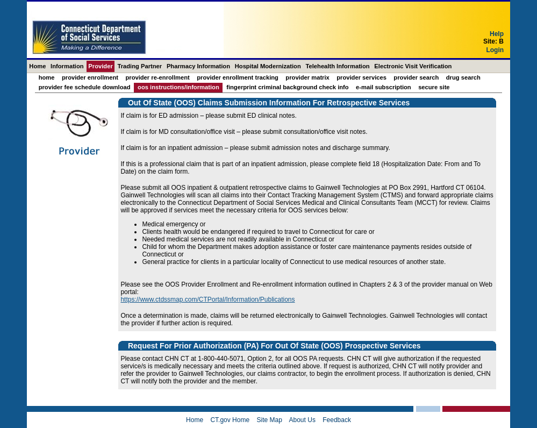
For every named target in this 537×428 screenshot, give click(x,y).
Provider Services (361, 77)
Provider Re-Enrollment (157, 77)
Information (67, 66)
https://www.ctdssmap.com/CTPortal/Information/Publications (207, 299)
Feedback (337, 420)
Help (497, 34)
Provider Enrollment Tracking (237, 77)
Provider (100, 66)
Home (37, 66)
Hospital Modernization (268, 66)
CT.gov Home (229, 420)
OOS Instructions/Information (178, 87)
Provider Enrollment (90, 77)
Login (495, 50)
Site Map (269, 420)
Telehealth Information (338, 66)
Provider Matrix (307, 77)
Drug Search (463, 77)
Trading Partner (139, 66)
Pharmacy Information (198, 66)
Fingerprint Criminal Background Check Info (287, 87)
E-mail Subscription (383, 87)
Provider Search (416, 77)
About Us (302, 420)
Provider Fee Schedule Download (85, 87)
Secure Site (433, 87)
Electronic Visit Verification (413, 66)
